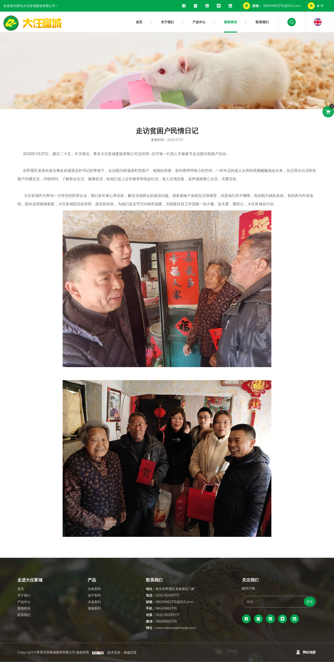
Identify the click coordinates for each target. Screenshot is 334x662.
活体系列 (94, 589)
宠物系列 (94, 608)
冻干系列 (94, 595)
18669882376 (166, 608)
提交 (309, 601)
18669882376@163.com (282, 5)
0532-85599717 (167, 595)
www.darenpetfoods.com (176, 628)
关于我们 (167, 22)
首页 (139, 22)
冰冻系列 (94, 602)
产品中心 (199, 22)
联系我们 (262, 22)
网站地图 (309, 652)
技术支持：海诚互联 (122, 652)
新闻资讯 (230, 22)
